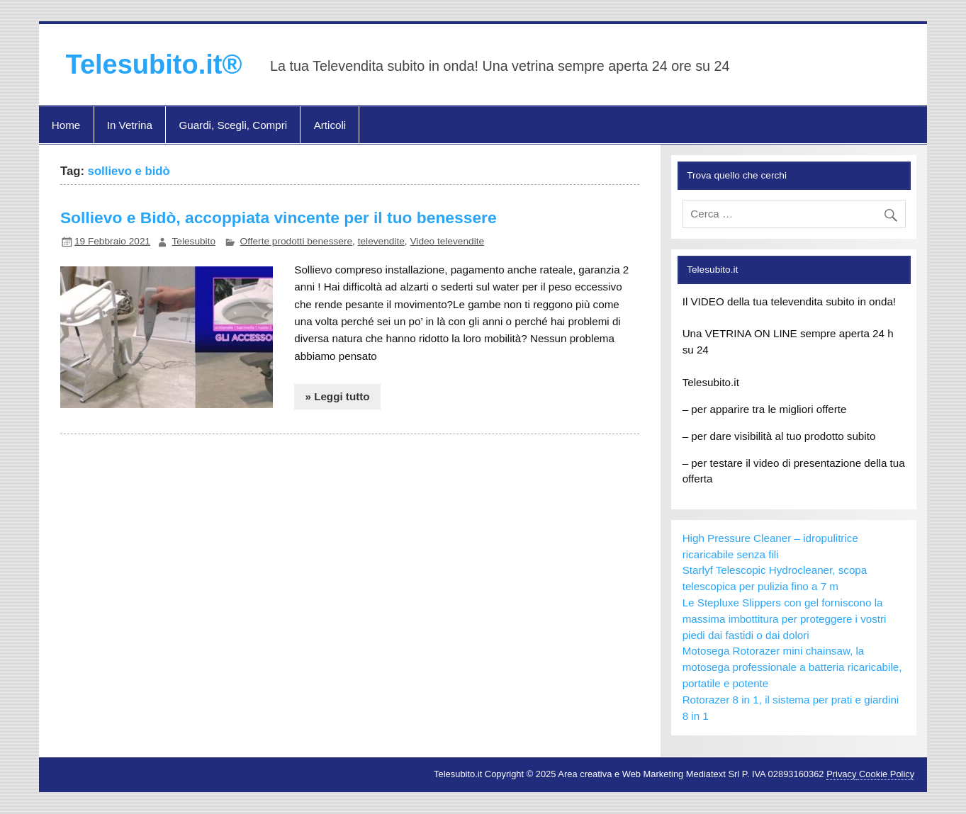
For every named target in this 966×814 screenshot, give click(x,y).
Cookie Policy (885, 774)
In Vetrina (129, 125)
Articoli (330, 125)
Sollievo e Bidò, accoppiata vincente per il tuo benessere (278, 217)
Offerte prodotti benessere (296, 241)
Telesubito (193, 241)
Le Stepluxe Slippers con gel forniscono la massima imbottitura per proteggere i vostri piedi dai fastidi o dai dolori (785, 619)
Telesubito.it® (154, 64)
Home (66, 125)
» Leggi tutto (337, 396)
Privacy (841, 774)
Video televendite (447, 241)
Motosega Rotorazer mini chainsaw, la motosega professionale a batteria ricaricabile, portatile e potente (792, 667)
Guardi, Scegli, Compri (233, 125)
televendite (381, 241)
